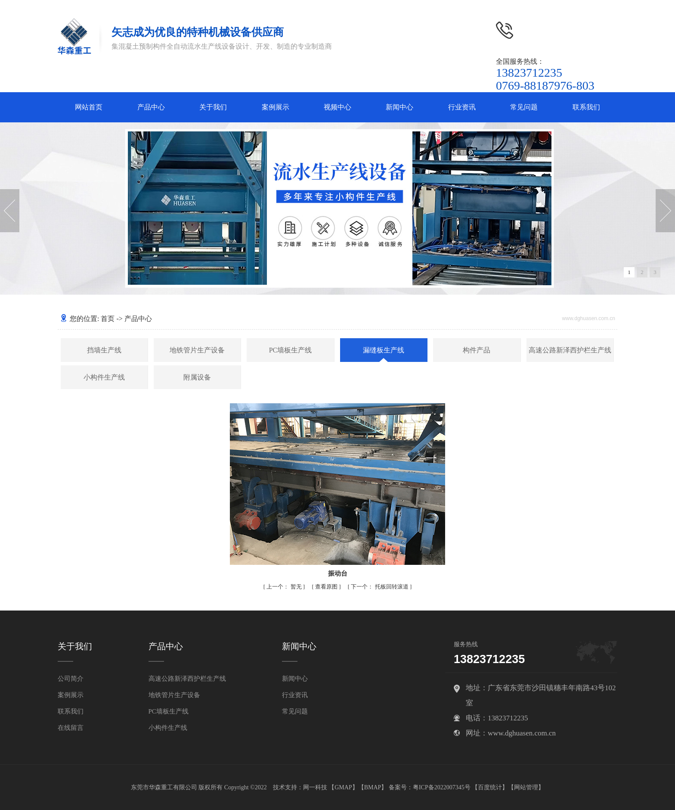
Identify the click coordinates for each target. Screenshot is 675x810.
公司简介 (71, 678)
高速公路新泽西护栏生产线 (570, 350)
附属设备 (197, 377)
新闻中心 (399, 107)
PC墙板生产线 (290, 350)
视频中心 (337, 107)
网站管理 (526, 787)
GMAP (343, 787)
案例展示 (275, 107)
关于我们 (213, 107)
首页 (108, 318)
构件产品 (476, 350)
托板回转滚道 (380, 586)
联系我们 (586, 107)
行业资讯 (462, 107)
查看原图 (327, 586)
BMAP (372, 787)
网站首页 (88, 107)
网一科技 (315, 787)
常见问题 (524, 107)
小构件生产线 (104, 377)
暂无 (284, 586)
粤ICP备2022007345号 (442, 787)
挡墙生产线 (104, 350)
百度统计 (490, 787)
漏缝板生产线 (383, 350)
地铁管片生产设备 (197, 350)
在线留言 (71, 727)
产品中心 (151, 107)
